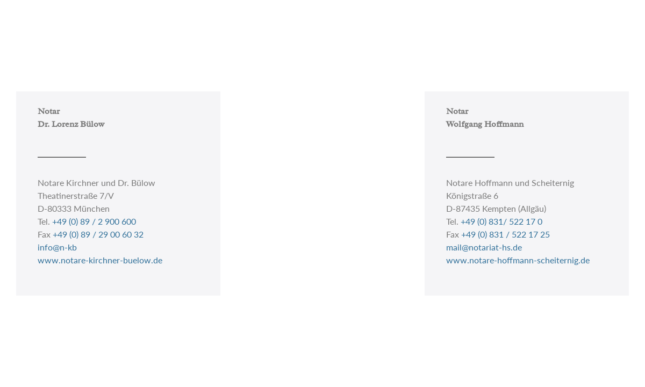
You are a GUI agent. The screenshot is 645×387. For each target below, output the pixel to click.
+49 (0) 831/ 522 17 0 (501, 221)
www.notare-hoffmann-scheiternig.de (518, 260)
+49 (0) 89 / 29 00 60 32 (98, 234)
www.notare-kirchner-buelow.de (100, 260)
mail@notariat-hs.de (484, 247)
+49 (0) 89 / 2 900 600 (94, 221)
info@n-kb (57, 247)
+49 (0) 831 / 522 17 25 (505, 234)
